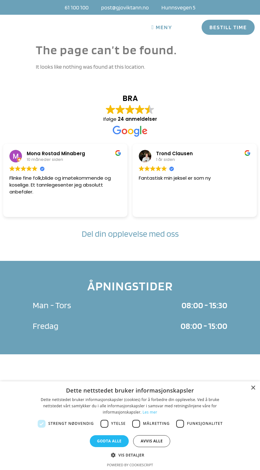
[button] (130, 455)
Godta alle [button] (109, 441)
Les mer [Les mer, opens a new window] (150, 412)
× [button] (253, 388)
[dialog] (130, 425)
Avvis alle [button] (152, 441)
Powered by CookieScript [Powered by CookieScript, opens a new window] (130, 464)
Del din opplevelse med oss (130, 233)
